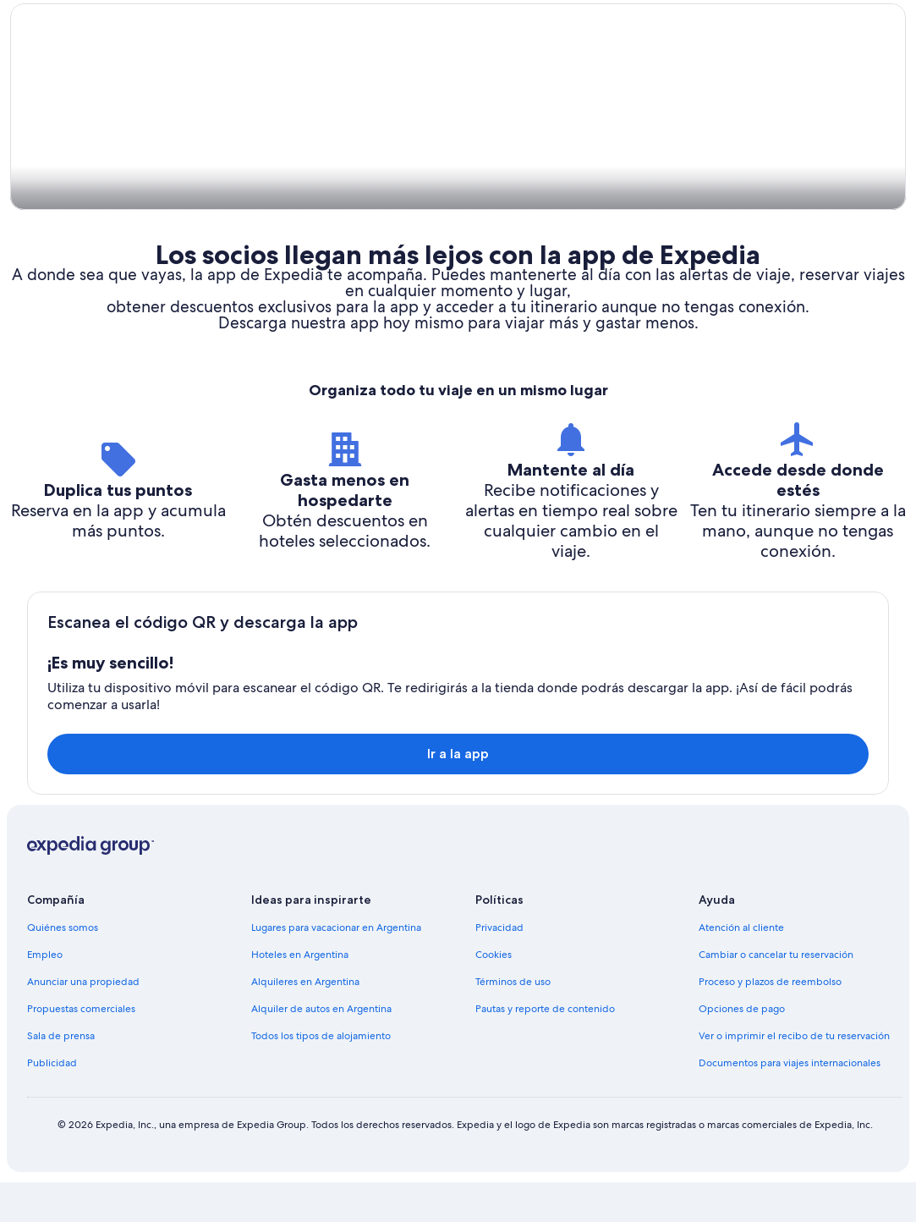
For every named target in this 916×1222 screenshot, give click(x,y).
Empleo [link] (45, 994)
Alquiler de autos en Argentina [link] (321, 1048)
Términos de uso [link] (513, 1021)
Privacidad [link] (499, 967)
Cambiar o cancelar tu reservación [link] (776, 994)
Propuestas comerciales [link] (81, 1048)
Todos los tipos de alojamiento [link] (321, 1075)
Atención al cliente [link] (741, 967)
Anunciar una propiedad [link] (83, 1021)
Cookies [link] (493, 994)
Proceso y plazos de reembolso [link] (770, 1021)
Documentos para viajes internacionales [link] (789, 1102)
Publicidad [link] (52, 1102)
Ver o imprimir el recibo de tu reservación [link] (794, 1075)
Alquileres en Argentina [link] (305, 1021)
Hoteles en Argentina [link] (299, 994)
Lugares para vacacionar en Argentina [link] (336, 967)
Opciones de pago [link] (742, 1048)
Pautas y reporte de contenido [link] (545, 1048)
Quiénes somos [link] (62, 967)
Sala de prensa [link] (61, 1075)
